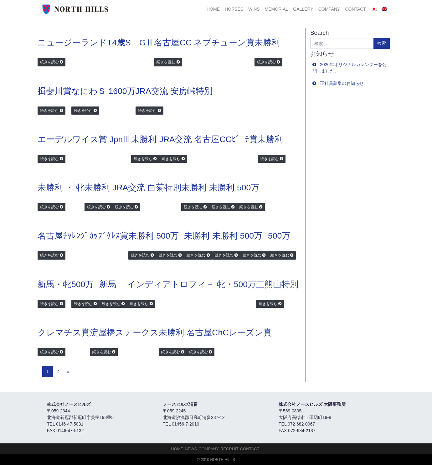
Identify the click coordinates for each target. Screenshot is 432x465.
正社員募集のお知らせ (342, 83)
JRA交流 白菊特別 (146, 187)
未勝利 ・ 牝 (61, 187)
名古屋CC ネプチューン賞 (204, 42)
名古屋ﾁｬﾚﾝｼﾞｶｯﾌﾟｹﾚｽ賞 (83, 235)
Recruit (229, 449)
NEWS (191, 449)
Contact (355, 9)
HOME (213, 9)
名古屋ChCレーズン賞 (229, 332)
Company (329, 9)
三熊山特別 (277, 284)
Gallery (303, 9)
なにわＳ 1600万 (103, 91)
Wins (254, 9)
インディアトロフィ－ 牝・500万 (191, 284)
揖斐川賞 (54, 91)
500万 (248, 187)
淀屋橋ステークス (124, 332)
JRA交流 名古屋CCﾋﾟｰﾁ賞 (208, 139)
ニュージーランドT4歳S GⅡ (96, 42)
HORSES (234, 9)
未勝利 (267, 42)
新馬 (107, 284)
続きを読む (49, 62)
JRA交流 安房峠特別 (174, 91)
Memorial (276, 9)
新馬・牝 (54, 284)
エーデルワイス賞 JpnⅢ (84, 139)
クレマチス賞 (64, 332)
